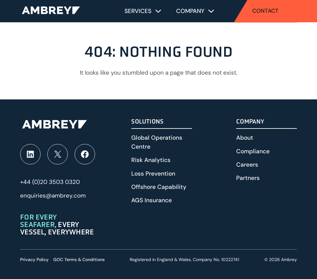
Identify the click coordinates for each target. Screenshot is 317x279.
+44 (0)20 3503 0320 (50, 182)
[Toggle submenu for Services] (158, 11)
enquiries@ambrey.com (53, 195)
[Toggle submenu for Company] (211, 11)
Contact (265, 11)
